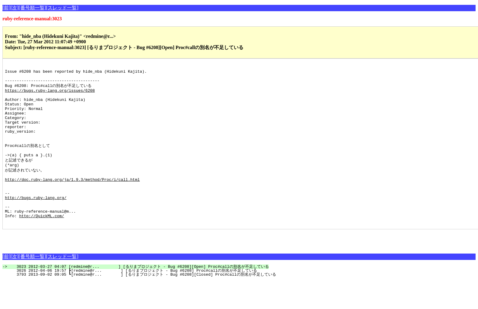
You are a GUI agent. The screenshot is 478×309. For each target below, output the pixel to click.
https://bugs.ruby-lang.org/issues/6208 (50, 95)
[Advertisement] (73, 267)
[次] (15, 7)
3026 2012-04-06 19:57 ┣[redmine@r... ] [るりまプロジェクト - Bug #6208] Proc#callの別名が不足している (133, 299)
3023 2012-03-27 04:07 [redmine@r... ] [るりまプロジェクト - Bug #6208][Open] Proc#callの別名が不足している (139, 295)
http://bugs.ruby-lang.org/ (35, 221)
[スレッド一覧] (62, 7)
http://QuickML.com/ (41, 243)
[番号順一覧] (32, 7)
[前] (6, 7)
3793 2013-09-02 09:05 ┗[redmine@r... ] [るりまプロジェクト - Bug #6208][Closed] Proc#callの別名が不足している (142, 303)
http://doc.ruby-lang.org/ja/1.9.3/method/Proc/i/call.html (72, 199)
